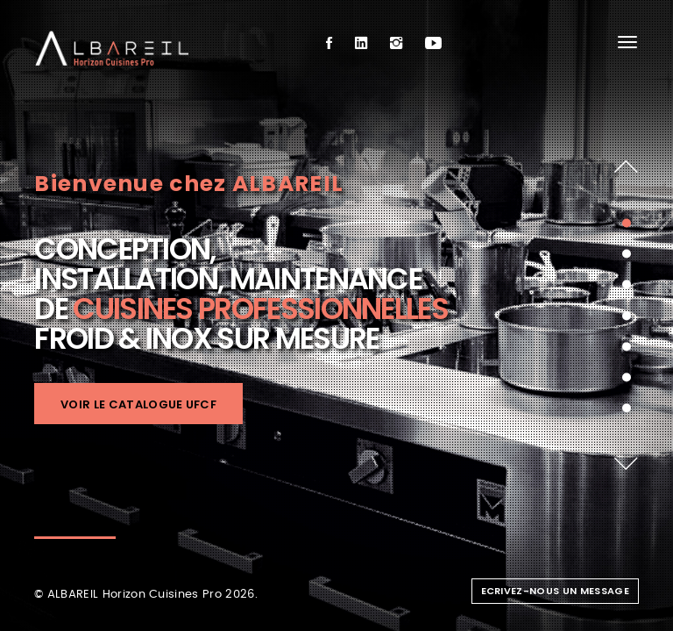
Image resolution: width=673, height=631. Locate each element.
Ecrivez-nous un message (555, 591)
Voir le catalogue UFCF (138, 404)
